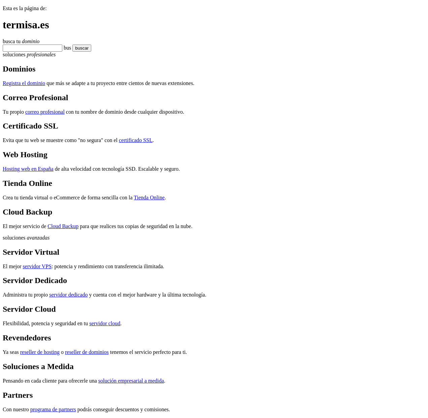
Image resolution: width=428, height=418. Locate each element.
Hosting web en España (28, 169)
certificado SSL (136, 140)
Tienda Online (149, 197)
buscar (80, 48)
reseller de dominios (87, 352)
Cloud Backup (62, 226)
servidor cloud (104, 323)
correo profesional (45, 112)
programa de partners (53, 409)
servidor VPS (37, 266)
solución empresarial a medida (131, 381)
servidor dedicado (68, 295)
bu (66, 48)
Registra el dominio (24, 83)
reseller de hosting (40, 352)
